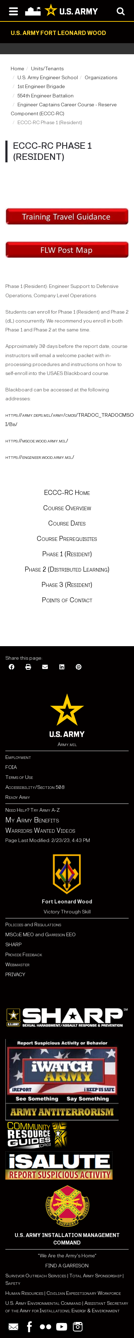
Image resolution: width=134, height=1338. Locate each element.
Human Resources (24, 1293)
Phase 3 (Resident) (67, 585)
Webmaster (17, 965)
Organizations (101, 78)
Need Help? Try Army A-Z (32, 810)
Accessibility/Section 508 (34, 787)
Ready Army (17, 797)
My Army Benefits (32, 820)
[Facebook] (11, 667)
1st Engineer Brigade (41, 86)
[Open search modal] (121, 10)
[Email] (45, 667)
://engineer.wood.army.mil (45, 457)
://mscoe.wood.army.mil (42, 441)
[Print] (28, 667)
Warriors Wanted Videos (40, 831)
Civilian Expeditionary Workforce (83, 1293)
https (11, 441)
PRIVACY (15, 975)
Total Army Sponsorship (95, 1276)
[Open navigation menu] (13, 10)
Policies (14, 925)
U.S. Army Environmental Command (43, 1303)
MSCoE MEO (19, 935)
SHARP (13, 945)
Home (17, 69)
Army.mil (67, 744)
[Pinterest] (79, 667)
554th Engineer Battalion (46, 96)
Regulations (47, 925)
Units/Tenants (47, 69)
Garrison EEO (60, 935)
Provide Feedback (23, 955)
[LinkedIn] (62, 667)
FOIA (11, 767)
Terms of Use (19, 777)
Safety (12, 1283)
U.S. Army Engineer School (48, 78)
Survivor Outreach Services (35, 1276)
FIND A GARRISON (67, 1266)
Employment (18, 757)
